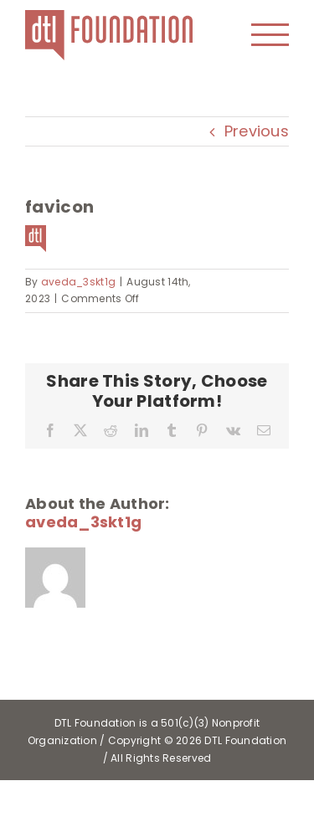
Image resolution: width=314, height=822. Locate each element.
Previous (256, 131)
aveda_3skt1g (78, 282)
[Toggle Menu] (270, 34)
